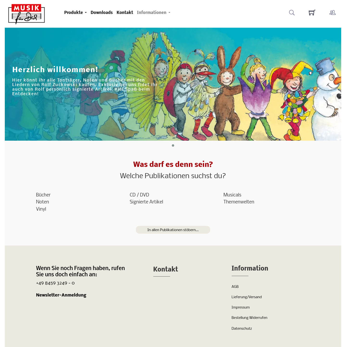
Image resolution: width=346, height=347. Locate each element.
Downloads (102, 13)
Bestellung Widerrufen (249, 318)
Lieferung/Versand (247, 297)
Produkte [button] (74, 13)
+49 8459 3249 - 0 (55, 283)
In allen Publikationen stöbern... (172, 230)
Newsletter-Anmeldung (61, 295)
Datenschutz (242, 329)
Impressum (241, 307)
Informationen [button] (152, 13)
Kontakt (125, 13)
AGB (235, 287)
